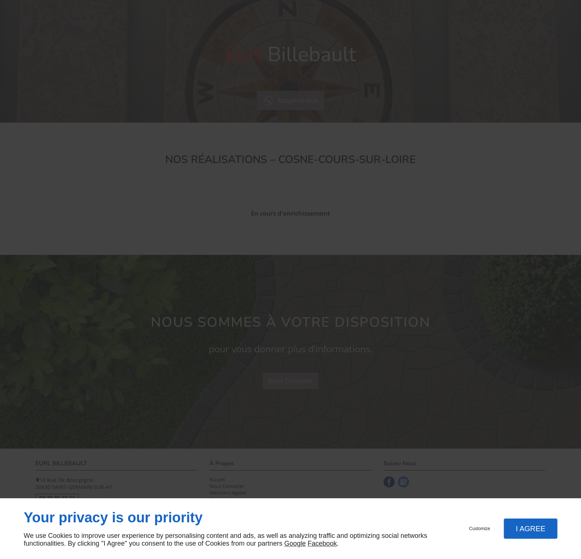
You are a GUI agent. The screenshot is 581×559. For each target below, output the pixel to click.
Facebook (322, 543)
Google (295, 543)
